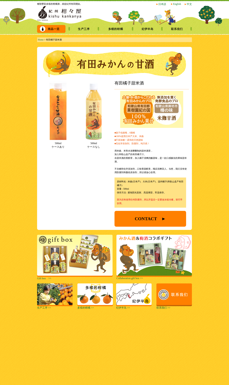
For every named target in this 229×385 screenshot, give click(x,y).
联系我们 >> (174, 306)
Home (41, 39)
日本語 (161, 4)
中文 (188, 4)
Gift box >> (75, 277)
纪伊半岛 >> (134, 306)
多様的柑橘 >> (95, 306)
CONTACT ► (150, 218)
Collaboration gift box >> (154, 277)
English (175, 4)
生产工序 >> (55, 306)
